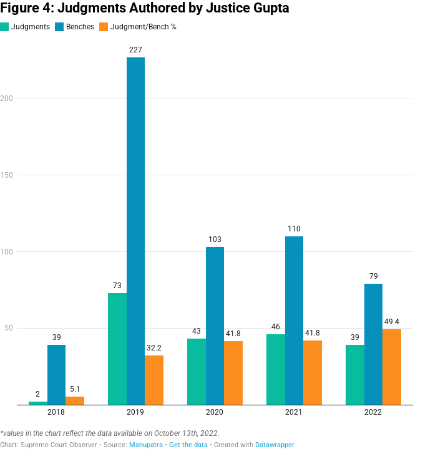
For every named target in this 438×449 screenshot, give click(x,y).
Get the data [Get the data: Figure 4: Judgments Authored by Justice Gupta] (188, 445)
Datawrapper (274, 445)
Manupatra (146, 445)
